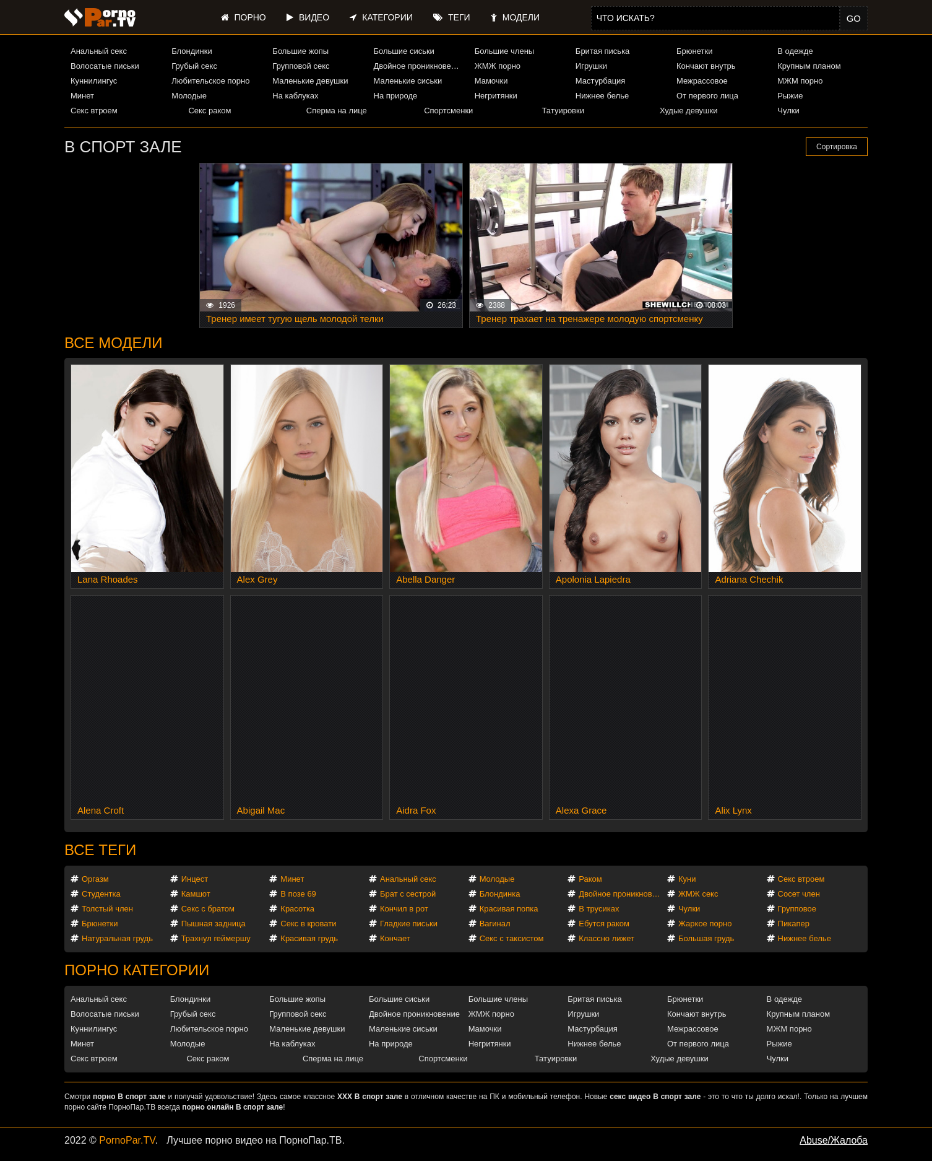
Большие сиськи (404, 51)
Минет (82, 95)
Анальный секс (99, 51)
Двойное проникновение (419, 66)
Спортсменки (448, 110)
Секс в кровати (308, 923)
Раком (590, 879)
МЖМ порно (799, 80)
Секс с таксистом (512, 938)
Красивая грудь (309, 938)
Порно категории (136, 970)
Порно (243, 17)
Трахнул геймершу (216, 938)
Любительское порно (210, 80)
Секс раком (209, 110)
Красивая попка (509, 908)
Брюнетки (694, 51)
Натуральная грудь (117, 938)
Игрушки (591, 66)
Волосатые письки (105, 66)
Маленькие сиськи (408, 80)
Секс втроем (94, 110)
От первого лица (707, 95)
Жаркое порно (704, 923)
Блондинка (500, 893)
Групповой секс (300, 66)
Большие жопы (300, 51)
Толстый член (107, 908)
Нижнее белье (602, 95)
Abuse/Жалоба (834, 1140)
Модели (515, 17)
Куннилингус (94, 80)
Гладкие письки (409, 923)
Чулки (788, 110)
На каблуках (295, 95)
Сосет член (799, 893)
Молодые (189, 95)
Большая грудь (706, 938)
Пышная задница (213, 923)
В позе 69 (298, 893)
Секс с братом (208, 908)
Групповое (797, 908)
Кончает (395, 938)
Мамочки (491, 80)
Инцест (195, 879)
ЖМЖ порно (497, 66)
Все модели (113, 342)
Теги (451, 17)
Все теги (100, 849)
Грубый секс (194, 66)
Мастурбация (601, 80)
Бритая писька (603, 51)
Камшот (195, 893)
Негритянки (496, 95)
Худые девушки (689, 110)
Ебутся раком (604, 923)
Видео (308, 17)
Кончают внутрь (706, 66)
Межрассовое (702, 80)
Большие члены (504, 51)
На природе (396, 95)
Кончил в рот (404, 908)
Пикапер (793, 923)
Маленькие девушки (310, 80)
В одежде (795, 51)
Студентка (101, 893)
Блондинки (191, 51)
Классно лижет (606, 938)
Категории (381, 17)
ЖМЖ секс (698, 893)
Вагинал (495, 923)
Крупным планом (808, 66)
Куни (687, 879)
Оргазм (95, 879)
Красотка (297, 908)
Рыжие (790, 95)
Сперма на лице (336, 110)
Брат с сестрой (408, 893)
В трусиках (599, 908)
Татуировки (563, 110)
